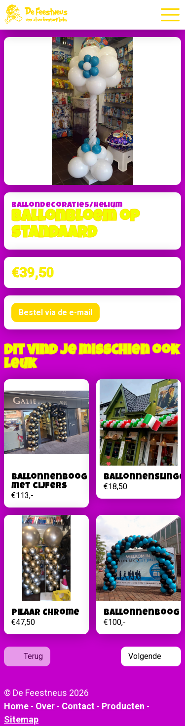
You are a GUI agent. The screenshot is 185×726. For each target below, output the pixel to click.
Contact (78, 706)
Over (45, 706)
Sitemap (21, 719)
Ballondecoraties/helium (66, 206)
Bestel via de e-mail (55, 312)
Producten (123, 706)
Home (16, 706)
